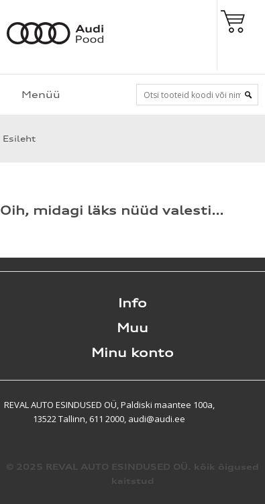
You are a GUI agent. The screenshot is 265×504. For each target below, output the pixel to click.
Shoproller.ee (241, 404)
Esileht (18, 139)
